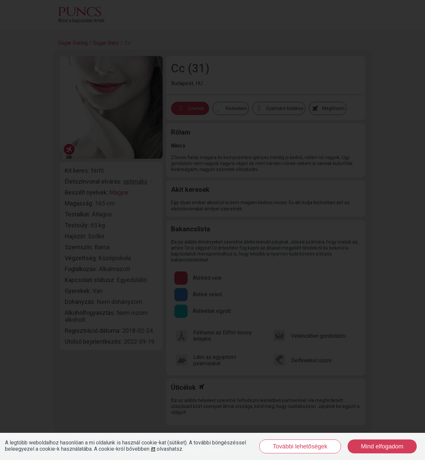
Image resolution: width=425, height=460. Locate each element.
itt (153, 449)
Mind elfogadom (382, 446)
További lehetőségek (300, 446)
